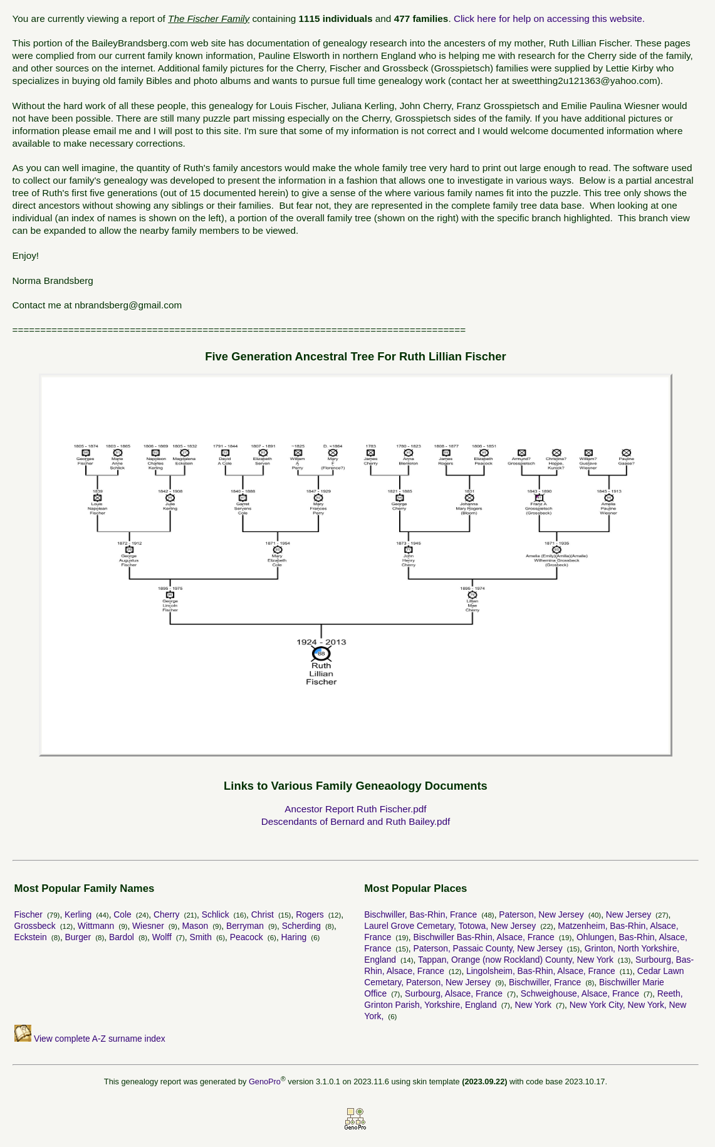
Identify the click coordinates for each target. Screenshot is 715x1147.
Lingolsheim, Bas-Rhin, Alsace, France (540, 971)
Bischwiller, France (545, 982)
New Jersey (628, 914)
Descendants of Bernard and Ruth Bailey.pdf (356, 821)
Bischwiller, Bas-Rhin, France (420, 914)
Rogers (310, 914)
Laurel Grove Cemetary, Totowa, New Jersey (450, 926)
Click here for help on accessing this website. (549, 18)
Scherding (301, 926)
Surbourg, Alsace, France (454, 993)
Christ (262, 914)
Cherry (167, 914)
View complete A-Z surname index (89, 1039)
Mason (195, 926)
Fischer (28, 914)
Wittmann (96, 926)
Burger (78, 937)
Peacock (246, 937)
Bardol (121, 937)
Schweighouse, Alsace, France (580, 993)
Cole (122, 914)
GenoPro (265, 1081)
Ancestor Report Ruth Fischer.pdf (355, 809)
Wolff (162, 937)
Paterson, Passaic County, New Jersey (488, 948)
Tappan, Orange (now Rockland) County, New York (515, 960)
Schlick (215, 914)
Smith (201, 937)
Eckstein (30, 937)
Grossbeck (35, 926)
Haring (294, 937)
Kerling (78, 914)
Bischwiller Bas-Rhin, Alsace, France (484, 937)
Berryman (245, 926)
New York (532, 1005)
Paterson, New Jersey (541, 914)
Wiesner (148, 926)
